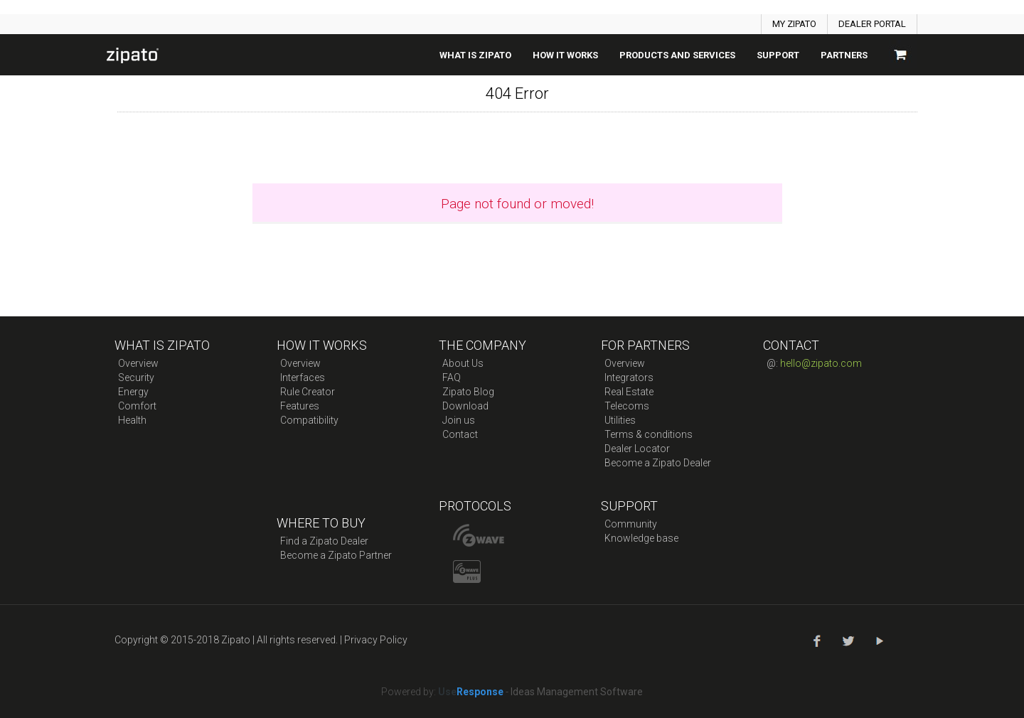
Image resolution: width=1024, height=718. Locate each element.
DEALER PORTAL (872, 23)
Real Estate (629, 391)
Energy (133, 391)
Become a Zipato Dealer (657, 462)
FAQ (451, 377)
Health (132, 420)
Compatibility (309, 420)
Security (136, 377)
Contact (460, 434)
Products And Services (677, 55)
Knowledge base (641, 538)
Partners (844, 55)
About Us (463, 363)
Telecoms (626, 406)
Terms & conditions (648, 434)
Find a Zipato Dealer (324, 541)
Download (465, 406)
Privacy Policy (375, 639)
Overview (138, 363)
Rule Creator (307, 391)
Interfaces (302, 377)
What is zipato (475, 55)
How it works (565, 55)
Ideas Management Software (577, 692)
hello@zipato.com (821, 363)
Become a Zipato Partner (336, 555)
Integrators (629, 377)
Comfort (137, 406)
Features (299, 406)
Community (630, 524)
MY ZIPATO (794, 23)
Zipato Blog (468, 391)
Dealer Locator (637, 448)
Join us (458, 420)
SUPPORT (778, 55)
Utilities (620, 420)
